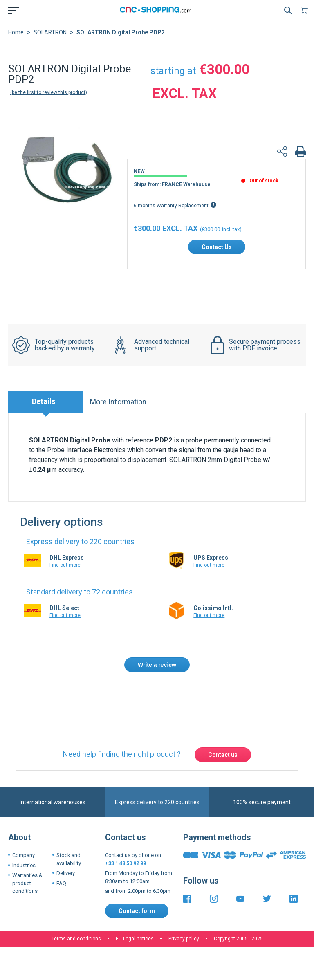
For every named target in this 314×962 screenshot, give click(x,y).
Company (23, 862)
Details (43, 408)
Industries (24, 872)
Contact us (223, 761)
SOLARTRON (50, 39)
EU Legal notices (135, 945)
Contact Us (217, 253)
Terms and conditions (76, 945)
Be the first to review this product (48, 98)
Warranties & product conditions (27, 890)
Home (16, 39)
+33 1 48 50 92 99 (125, 870)
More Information (118, 408)
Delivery (65, 880)
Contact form (137, 917)
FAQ (61, 890)
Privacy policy (183, 945)
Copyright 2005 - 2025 (238, 945)
